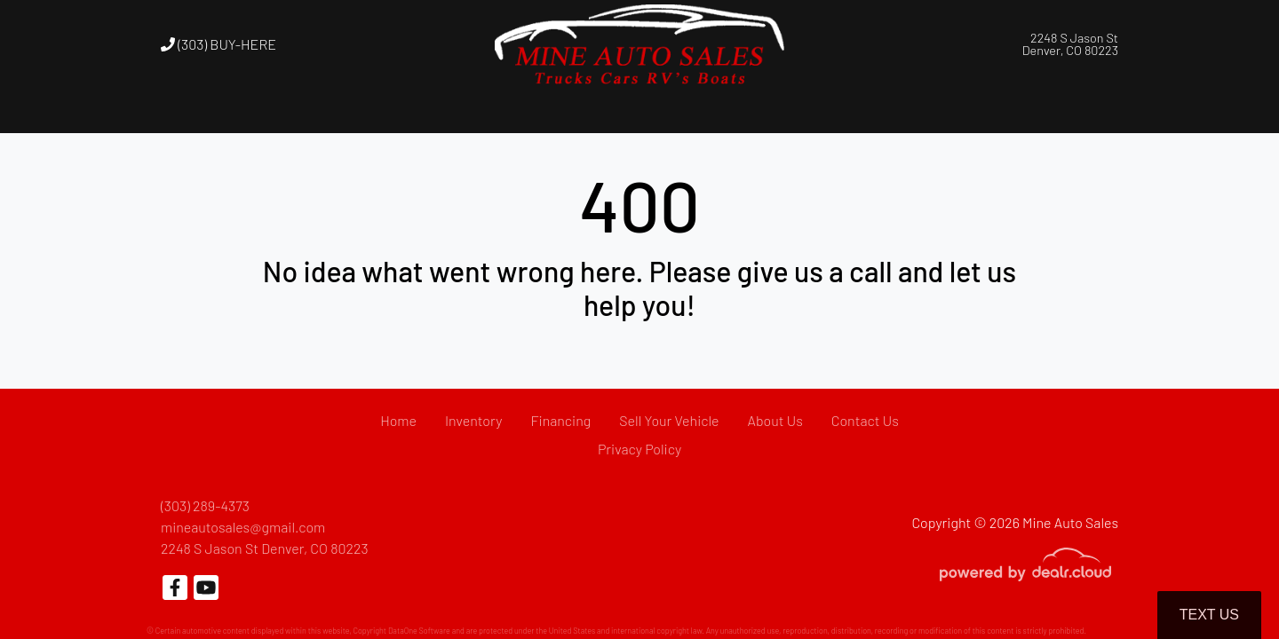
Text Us (1209, 614)
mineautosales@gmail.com (243, 526)
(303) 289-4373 (205, 505)
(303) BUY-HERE (218, 44)
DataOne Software (419, 630)
